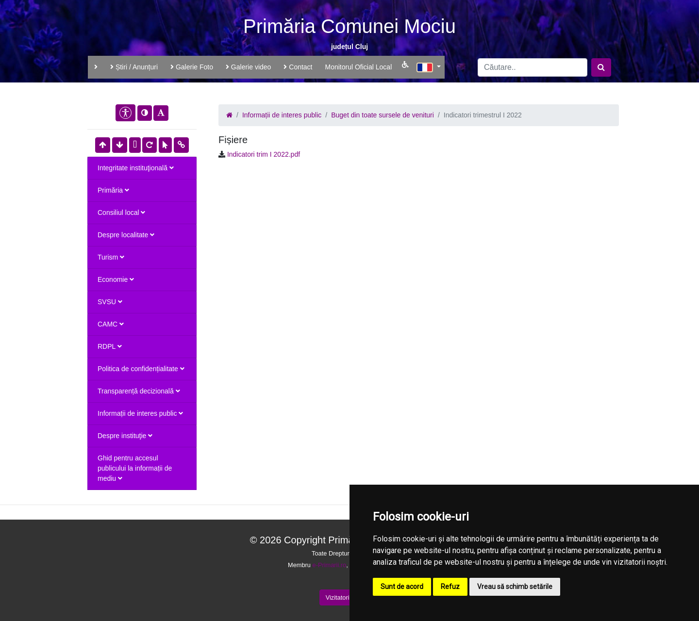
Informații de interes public (140, 413)
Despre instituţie (125, 436)
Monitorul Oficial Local (358, 67)
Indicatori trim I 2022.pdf (263, 154)
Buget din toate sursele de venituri (382, 115)
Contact (297, 67)
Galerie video (248, 67)
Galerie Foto (191, 67)
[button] (428, 66)
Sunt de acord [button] (402, 586)
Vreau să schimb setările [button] (514, 586)
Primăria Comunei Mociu (349, 26)
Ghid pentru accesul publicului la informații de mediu (135, 468)
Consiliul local (121, 212)
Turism (111, 257)
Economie (116, 279)
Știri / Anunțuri (134, 67)
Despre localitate (126, 235)
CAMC (111, 324)
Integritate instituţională (136, 168)
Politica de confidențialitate (141, 369)
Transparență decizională (139, 391)
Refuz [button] (450, 586)
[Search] (532, 67)
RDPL (110, 346)
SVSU (110, 302)
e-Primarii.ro (330, 565)
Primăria (113, 190)
